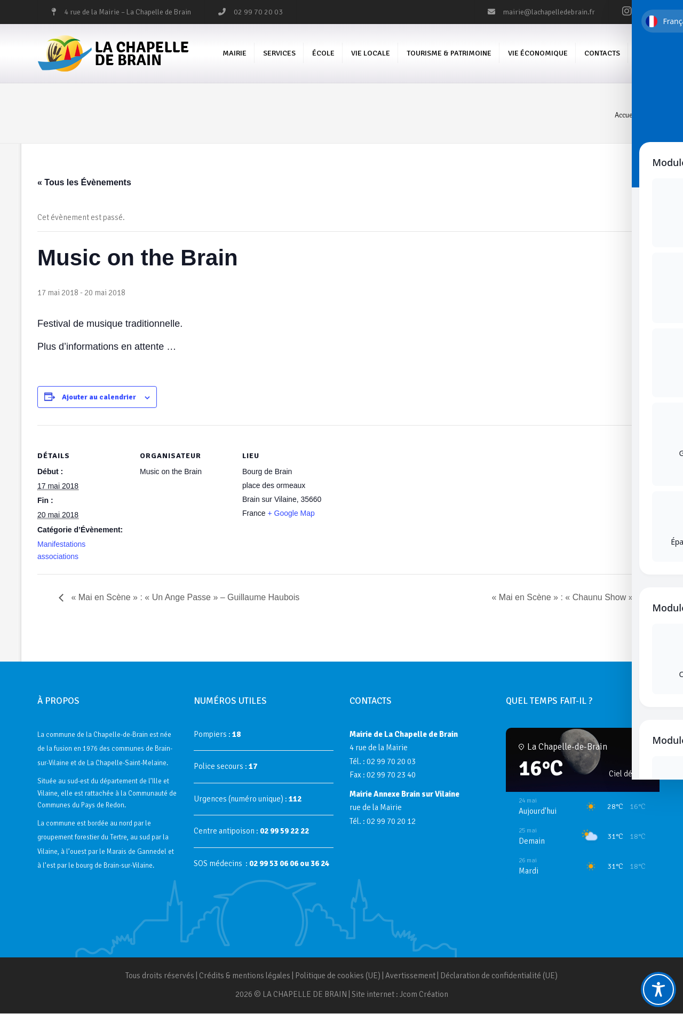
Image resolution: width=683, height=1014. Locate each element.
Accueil (626, 115)
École (323, 53)
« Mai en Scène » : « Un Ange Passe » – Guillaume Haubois (184, 598)
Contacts (602, 53)
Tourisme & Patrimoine (449, 53)
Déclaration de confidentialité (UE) (499, 976)
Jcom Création (424, 995)
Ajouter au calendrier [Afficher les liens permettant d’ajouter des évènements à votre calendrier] (99, 398)
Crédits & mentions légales (244, 976)
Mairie (235, 53)
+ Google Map (290, 513)
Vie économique (538, 53)
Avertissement (410, 976)
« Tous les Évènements (84, 182)
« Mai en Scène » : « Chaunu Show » (563, 598)
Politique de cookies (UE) (337, 976)
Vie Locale (370, 53)
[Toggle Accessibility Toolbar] (658, 989)
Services (279, 53)
